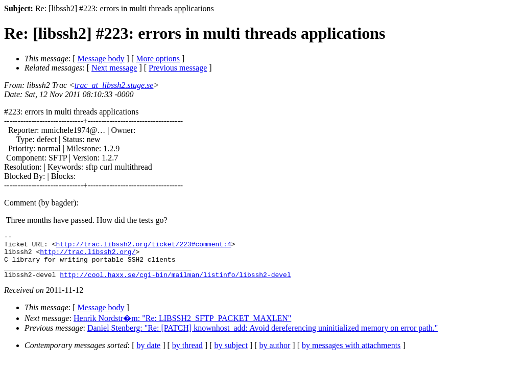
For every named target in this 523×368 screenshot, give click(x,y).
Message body (101, 58)
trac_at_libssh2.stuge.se (114, 85)
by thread (187, 354)
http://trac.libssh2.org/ (87, 256)
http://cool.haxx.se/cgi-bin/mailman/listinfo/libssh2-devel (175, 283)
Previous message (178, 67)
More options (158, 58)
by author (274, 354)
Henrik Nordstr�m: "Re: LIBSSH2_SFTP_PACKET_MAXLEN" (182, 327)
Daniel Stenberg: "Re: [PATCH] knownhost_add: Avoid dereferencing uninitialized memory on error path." (262, 337)
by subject (231, 354)
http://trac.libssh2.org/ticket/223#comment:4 (143, 246)
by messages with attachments (351, 354)
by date (149, 354)
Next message (114, 67)
